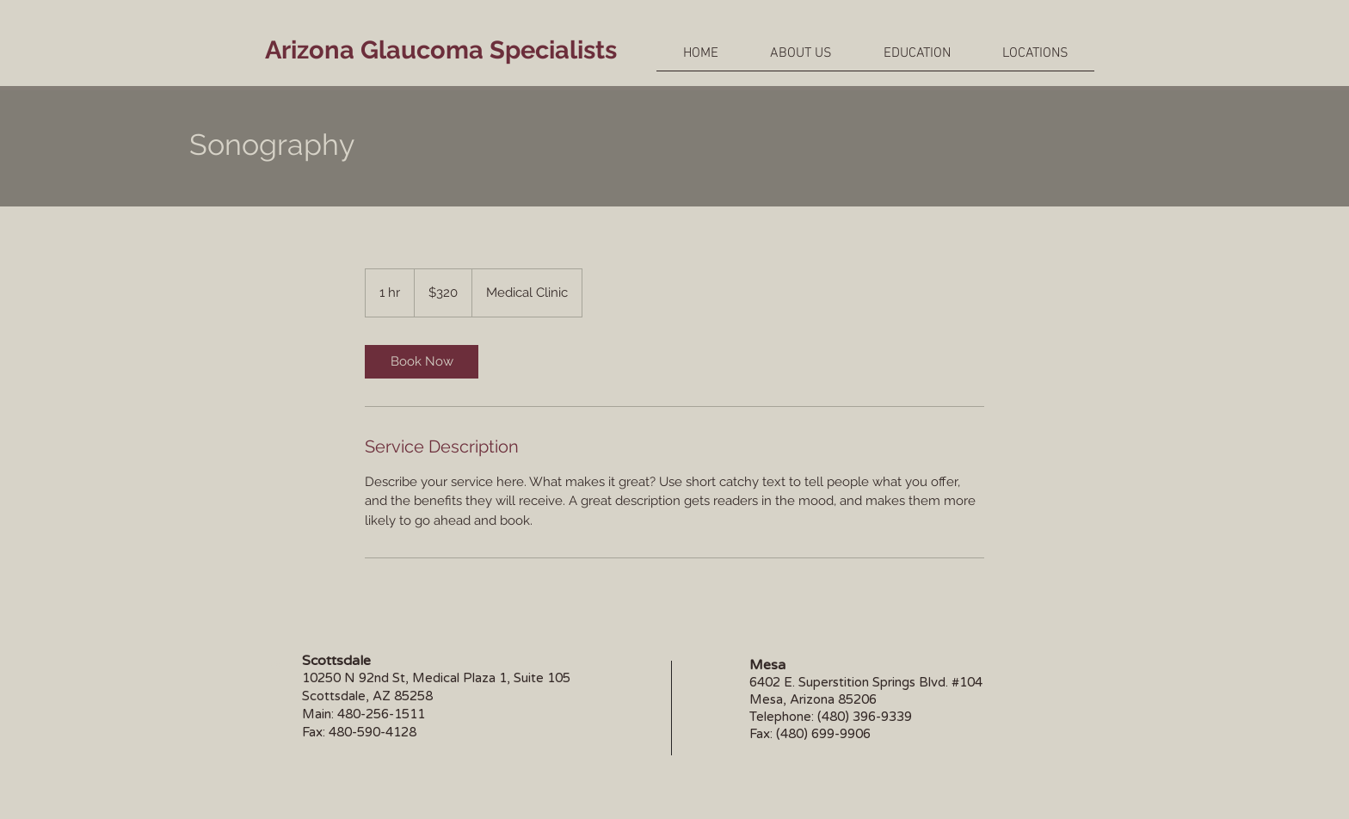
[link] (421, 362)
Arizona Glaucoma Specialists (441, 50)
